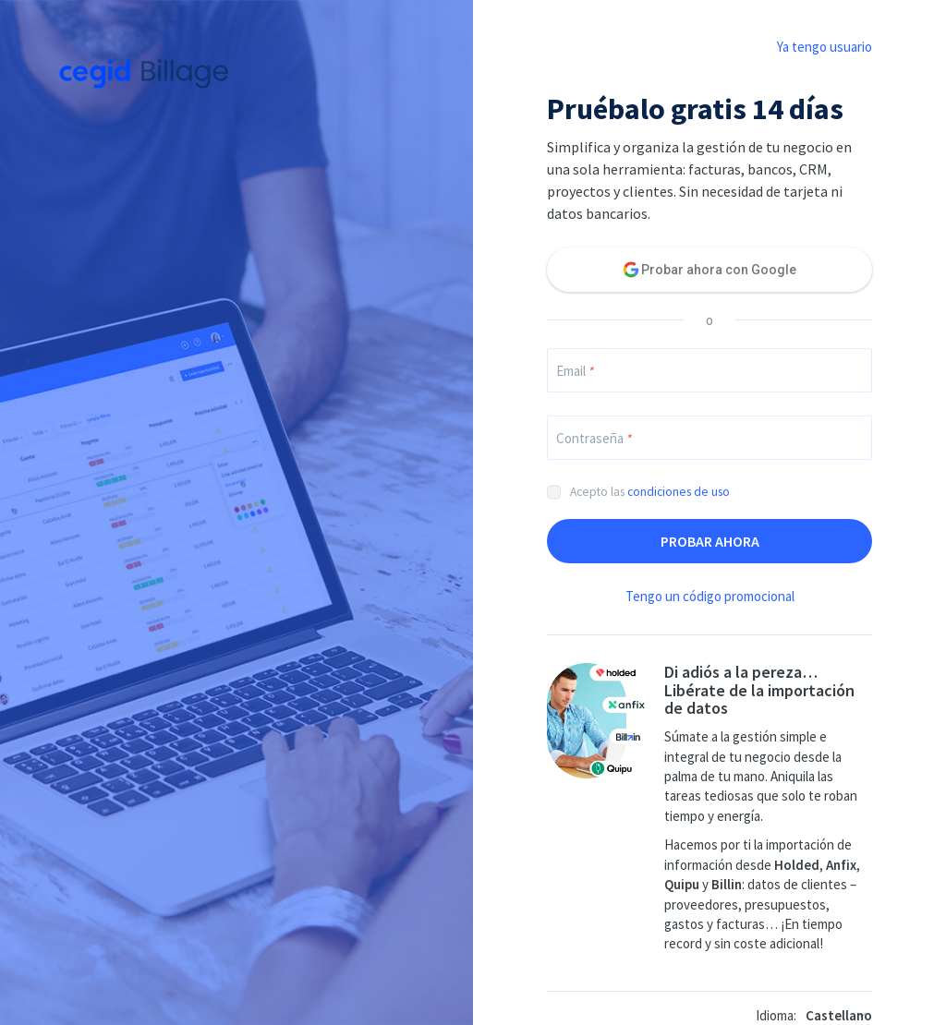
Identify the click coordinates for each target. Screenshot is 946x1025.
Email (574, 371)
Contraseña (593, 438)
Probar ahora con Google (718, 269)
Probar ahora (710, 541)
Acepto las (650, 492)
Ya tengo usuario (824, 46)
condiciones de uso (678, 492)
